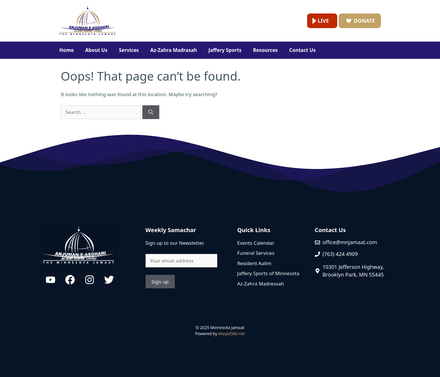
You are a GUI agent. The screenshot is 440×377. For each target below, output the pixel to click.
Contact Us (302, 50)
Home (66, 50)
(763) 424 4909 (340, 253)
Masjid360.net (231, 333)
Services (129, 50)
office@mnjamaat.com (350, 242)
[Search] (150, 112)
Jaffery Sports (224, 50)
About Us (96, 50)
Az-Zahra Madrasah (173, 50)
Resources (265, 50)
